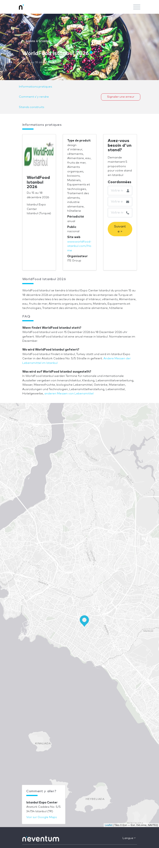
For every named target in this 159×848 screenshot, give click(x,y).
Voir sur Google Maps (41, 817)
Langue (129, 838)
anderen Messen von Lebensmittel (69, 393)
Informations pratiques (35, 86)
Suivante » (120, 229)
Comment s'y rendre (34, 96)
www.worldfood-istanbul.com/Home (79, 246)
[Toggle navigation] (136, 7)
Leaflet (108, 825)
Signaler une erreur (120, 96)
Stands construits (31, 107)
